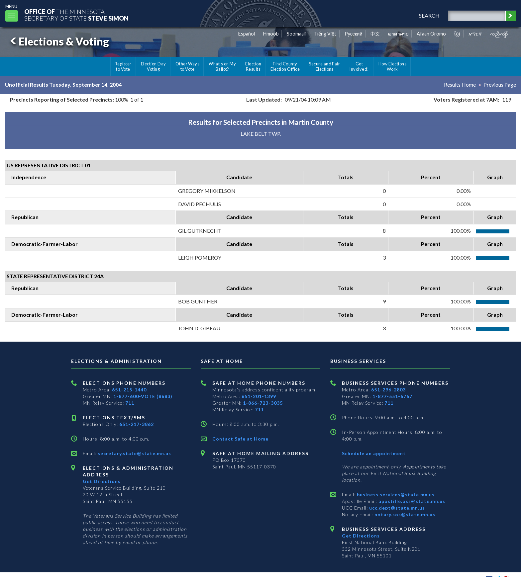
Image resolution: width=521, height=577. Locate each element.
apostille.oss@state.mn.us (411, 501)
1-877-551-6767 (392, 396)
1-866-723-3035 (263, 403)
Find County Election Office (285, 66)
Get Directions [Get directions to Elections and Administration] (102, 481)
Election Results (253, 66)
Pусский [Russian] (354, 34)
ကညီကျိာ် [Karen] (499, 34)
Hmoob (271, 34)
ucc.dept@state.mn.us (396, 508)
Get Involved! (359, 66)
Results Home (460, 84)
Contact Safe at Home (240, 439)
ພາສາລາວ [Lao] (398, 34)
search (429, 15)
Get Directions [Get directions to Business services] (361, 535)
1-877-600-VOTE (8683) (142, 396)
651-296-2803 (388, 389)
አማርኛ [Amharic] (475, 34)
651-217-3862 (136, 424)
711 (129, 403)
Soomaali (296, 34)
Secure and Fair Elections (324, 66)
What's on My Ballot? (222, 66)
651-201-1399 (259, 396)
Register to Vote (123, 66)
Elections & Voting (58, 41)
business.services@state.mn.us (395, 494)
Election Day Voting (153, 66)
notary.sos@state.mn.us (404, 514)
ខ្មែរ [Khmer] (457, 34)
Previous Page (499, 84)
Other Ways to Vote (187, 66)
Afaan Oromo (431, 34)
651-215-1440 (129, 389)
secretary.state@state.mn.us (133, 453)
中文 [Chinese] (375, 34)
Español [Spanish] (246, 34)
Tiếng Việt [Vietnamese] (325, 34)
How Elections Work (392, 66)
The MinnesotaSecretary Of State (76, 15)
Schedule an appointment (374, 453)
